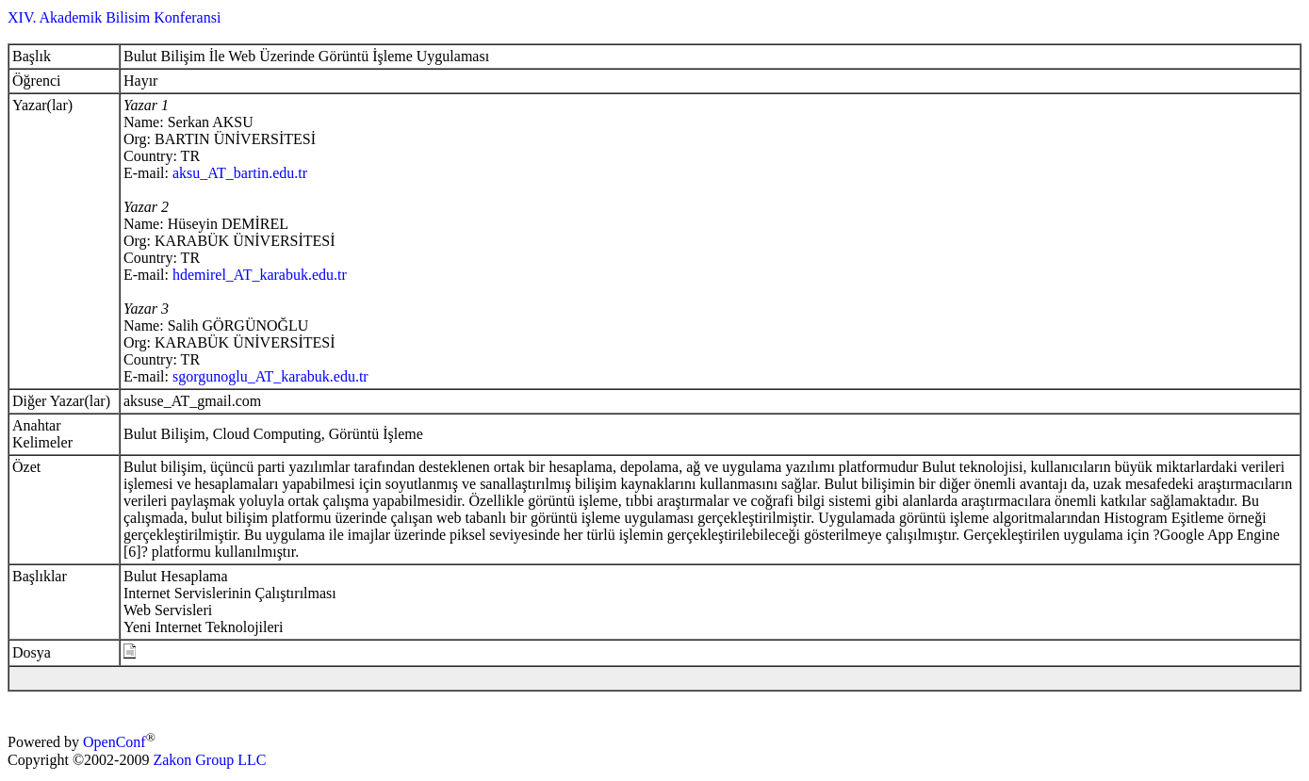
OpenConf (114, 743)
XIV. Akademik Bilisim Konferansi (114, 17)
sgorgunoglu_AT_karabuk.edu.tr (270, 376)
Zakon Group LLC (209, 760)
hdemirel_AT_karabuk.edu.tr (259, 275)
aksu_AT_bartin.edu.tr (239, 173)
